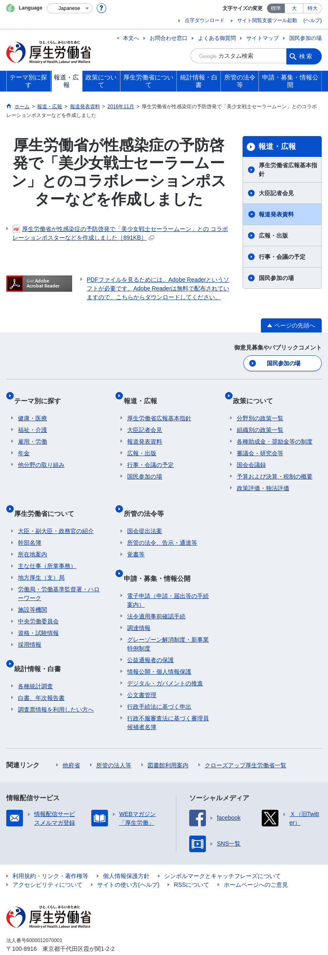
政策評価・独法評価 (263, 478)
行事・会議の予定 (282, 256)
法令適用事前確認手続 (156, 590)
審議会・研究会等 (260, 443)
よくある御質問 (217, 38)
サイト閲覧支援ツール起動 (267, 20)
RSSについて (191, 859)
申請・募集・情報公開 (160, 556)
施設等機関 (32, 592)
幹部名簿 (29, 525)
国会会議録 (251, 455)
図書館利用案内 (168, 739)
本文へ (131, 38)
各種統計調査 (35, 660)
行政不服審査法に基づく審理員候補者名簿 (168, 696)
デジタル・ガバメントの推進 (165, 657)
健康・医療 (32, 408)
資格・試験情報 (38, 615)
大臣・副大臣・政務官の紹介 (56, 513)
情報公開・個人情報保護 (159, 645)
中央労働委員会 (38, 603)
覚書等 (136, 536)
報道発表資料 (276, 214)
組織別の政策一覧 (260, 420)
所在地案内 (32, 536)
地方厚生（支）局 (41, 560)
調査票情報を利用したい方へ (56, 683)
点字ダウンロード (205, 20)
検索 (306, 55)
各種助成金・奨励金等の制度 (275, 432)
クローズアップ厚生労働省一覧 (245, 739)
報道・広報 (277, 146)
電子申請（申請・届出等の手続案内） (168, 574)
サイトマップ (262, 38)
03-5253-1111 (53, 931)
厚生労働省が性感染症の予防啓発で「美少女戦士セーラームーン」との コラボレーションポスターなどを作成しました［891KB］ (120, 233)
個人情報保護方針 (126, 850)
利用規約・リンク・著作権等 (50, 850)
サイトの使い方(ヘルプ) (128, 859)
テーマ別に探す (41, 394)
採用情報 (29, 627)
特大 (313, 8)
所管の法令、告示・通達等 (162, 525)
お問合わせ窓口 (169, 38)
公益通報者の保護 (150, 634)
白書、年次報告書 (41, 672)
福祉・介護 (32, 420)
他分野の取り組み (41, 455)
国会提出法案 (144, 513)
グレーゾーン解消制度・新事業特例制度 (168, 618)
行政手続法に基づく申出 (159, 680)
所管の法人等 (113, 739)
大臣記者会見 (276, 193)
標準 (276, 8)
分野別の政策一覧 (260, 408)
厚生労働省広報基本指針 (288, 169)
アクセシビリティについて (48, 859)
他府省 (71, 739)
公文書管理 (141, 669)
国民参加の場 (305, 38)
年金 (24, 443)
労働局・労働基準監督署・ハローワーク (59, 576)
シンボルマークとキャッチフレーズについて (222, 850)
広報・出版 (273, 235)
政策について (257, 394)
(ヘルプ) (312, 20)
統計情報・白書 (41, 646)
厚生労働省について (48, 499)
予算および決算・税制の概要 (275, 467)
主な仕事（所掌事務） (47, 548)
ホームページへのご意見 (256, 859)
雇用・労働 (32, 432)
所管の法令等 (147, 499)
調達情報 (138, 602)
